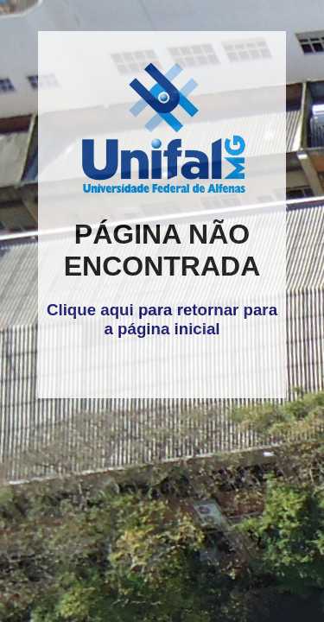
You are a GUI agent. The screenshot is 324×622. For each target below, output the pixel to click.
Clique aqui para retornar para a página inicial (162, 319)
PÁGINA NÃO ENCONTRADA (162, 250)
